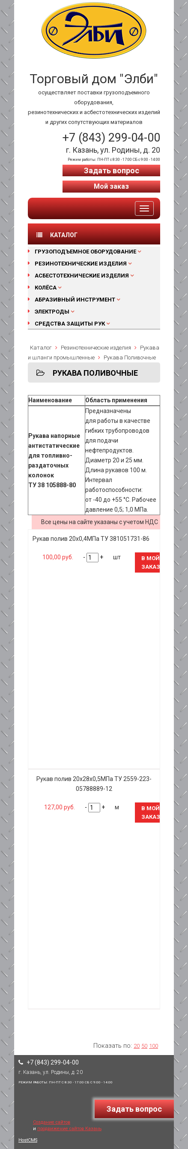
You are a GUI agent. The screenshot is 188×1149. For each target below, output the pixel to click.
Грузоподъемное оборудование (85, 251)
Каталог (41, 347)
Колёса (46, 287)
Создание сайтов (51, 1122)
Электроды (52, 311)
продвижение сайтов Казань (69, 1128)
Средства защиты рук (70, 323)
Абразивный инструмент (75, 299)
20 (137, 1046)
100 (153, 1046)
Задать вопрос (111, 170)
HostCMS (27, 1140)
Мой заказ (111, 186)
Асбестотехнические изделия (82, 275)
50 (144, 1046)
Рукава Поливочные (130, 357)
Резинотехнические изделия (81, 263)
